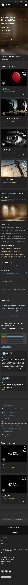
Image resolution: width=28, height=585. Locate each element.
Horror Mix (6, 149)
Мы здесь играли (14, 46)
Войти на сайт (23, 1)
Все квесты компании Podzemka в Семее (13, 409)
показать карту (7, 274)
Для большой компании (14, 303)
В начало (14, 532)
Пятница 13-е (8, 179)
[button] (25, 205)
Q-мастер (4, 342)
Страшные (4, 303)
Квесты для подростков (9, 412)
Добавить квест (4, 563)
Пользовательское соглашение (8, 555)
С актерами (4, 305)
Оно (4, 88)
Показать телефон (7, 277)
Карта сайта (4, 565)
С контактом (19, 308)
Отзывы (18, 56)
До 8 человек (20, 310)
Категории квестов (5, 561)
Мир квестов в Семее (14, 527)
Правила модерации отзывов (8, 552)
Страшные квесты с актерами (8, 310)
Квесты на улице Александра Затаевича (13, 425)
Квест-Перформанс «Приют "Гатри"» (12, 428)
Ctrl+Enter (9, 550)
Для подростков (12, 305)
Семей (16, 1)
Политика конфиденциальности (8, 557)
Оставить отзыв (14, 315)
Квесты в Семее (7, 405)
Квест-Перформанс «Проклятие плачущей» (11, 435)
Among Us (6, 495)
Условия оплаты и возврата (7, 559)
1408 (4, 464)
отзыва (3, 199)
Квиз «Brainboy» (7, 431)
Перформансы (11, 308)
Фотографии (5, 59)
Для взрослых (22, 305)
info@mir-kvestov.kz (8, 544)
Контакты (11, 56)
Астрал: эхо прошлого (11, 118)
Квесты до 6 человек (8, 415)
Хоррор (3, 308)
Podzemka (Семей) (9, 23)
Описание (4, 56)
